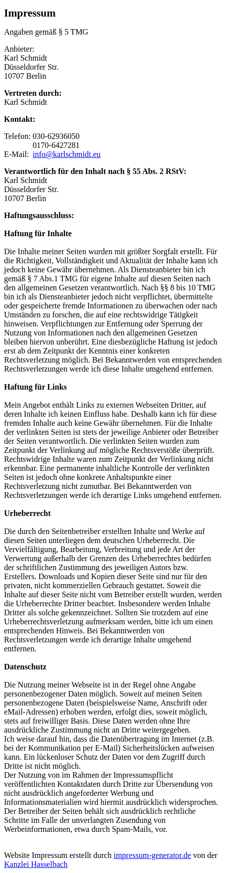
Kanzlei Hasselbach (36, 864)
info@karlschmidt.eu (66, 154)
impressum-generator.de (152, 855)
